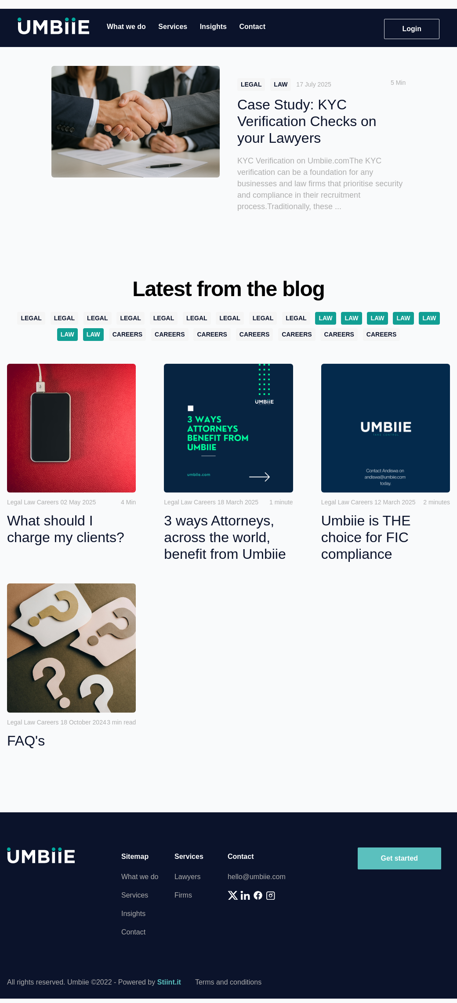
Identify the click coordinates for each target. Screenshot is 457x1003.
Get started (399, 858)
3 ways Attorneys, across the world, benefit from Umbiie (225, 537)
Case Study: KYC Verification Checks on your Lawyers (307, 121)
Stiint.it (169, 982)
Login (411, 29)
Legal (251, 84)
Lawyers (187, 876)
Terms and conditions (228, 982)
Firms (183, 895)
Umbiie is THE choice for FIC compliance (366, 537)
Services (172, 26)
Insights (213, 26)
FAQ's (26, 741)
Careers (127, 334)
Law (280, 84)
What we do (126, 26)
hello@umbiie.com (257, 876)
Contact (252, 26)
